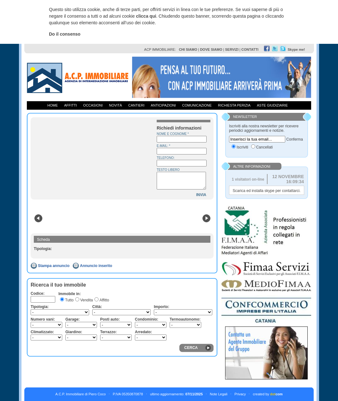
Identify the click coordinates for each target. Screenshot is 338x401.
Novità (115, 105)
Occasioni (93, 105)
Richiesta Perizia (234, 105)
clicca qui (146, 16)
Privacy (240, 394)
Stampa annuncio (53, 266)
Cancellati (264, 147)
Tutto (69, 300)
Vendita (86, 300)
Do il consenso (65, 34)
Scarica (239, 191)
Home (52, 105)
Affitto (104, 300)
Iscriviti (242, 147)
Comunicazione (197, 105)
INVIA (201, 195)
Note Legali (218, 394)
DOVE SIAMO (211, 49)
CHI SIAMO (188, 49)
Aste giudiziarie (272, 105)
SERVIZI (231, 49)
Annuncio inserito (96, 266)
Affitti (70, 105)
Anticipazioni (163, 105)
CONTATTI (249, 49)
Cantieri (136, 105)
